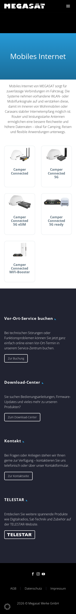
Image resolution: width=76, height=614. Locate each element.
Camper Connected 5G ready (56, 221)
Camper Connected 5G (56, 173)
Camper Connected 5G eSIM (19, 221)
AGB (13, 588)
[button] (7, 606)
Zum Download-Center (22, 417)
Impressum (58, 588)
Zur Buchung (16, 358)
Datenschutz (33, 588)
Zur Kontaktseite (18, 476)
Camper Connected (19, 171)
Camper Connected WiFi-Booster (19, 268)
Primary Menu (68, 6)
